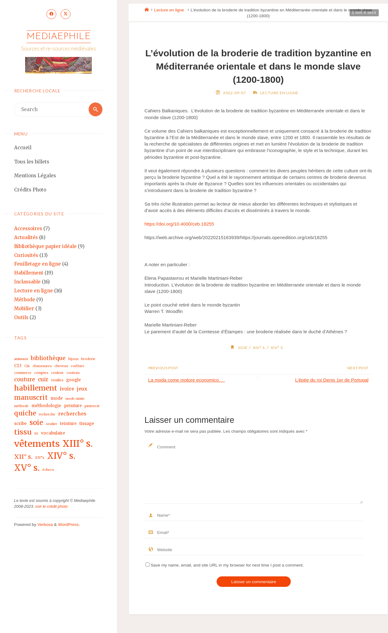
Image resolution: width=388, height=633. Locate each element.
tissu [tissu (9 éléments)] (23, 432)
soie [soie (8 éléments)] (36, 422)
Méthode (24, 300)
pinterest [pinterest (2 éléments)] (92, 406)
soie (243, 347)
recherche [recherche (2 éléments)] (47, 414)
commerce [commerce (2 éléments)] (22, 373)
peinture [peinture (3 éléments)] (73, 405)
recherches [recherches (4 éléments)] (72, 414)
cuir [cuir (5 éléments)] (43, 379)
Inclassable (27, 282)
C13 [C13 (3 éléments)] (18, 366)
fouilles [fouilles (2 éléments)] (57, 380)
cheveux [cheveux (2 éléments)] (61, 366)
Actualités (26, 237)
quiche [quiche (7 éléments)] (25, 413)
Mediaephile (58, 37)
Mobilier (24, 308)
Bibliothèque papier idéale (45, 246)
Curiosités (26, 255)
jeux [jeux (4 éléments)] (82, 389)
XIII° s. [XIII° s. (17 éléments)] (77, 443)
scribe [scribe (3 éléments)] (20, 423)
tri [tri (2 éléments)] (36, 434)
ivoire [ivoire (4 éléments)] (67, 389)
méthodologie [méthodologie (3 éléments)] (46, 405)
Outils (21, 317)
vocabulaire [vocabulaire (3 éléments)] (53, 433)
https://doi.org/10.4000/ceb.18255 (179, 223)
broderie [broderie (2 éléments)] (88, 359)
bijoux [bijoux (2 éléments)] (73, 359)
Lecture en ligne (33, 291)
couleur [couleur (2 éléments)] (57, 373)
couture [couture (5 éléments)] (24, 379)
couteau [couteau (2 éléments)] (73, 373)
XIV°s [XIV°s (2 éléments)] (39, 458)
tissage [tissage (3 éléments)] (86, 423)
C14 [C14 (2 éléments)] (27, 366)
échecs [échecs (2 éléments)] (48, 470)
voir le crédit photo (51, 506)
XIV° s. (277, 347)
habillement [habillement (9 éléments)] (35, 388)
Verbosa (44, 525)
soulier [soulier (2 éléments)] (51, 424)
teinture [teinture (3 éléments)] (68, 423)
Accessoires (28, 229)
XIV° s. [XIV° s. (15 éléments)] (61, 456)
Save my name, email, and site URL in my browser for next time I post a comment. (225, 565)
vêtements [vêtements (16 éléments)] (37, 443)
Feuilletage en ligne (37, 264)
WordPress (68, 525)
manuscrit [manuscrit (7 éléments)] (31, 398)
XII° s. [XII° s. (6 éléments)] (23, 456)
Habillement (28, 273)
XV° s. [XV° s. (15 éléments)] (27, 468)
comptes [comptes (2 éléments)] (41, 373)
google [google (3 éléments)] (73, 380)
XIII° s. (259, 347)
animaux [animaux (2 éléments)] (21, 359)
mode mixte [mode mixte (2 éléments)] (75, 399)
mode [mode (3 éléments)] (56, 398)
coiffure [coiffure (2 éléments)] (77, 366)
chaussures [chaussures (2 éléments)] (42, 366)
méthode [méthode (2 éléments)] (21, 406)
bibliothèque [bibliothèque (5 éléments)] (48, 358)
